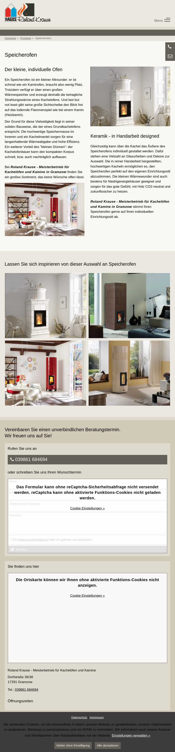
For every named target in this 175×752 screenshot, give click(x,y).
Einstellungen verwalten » (131, 735)
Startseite (10, 38)
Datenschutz (79, 717)
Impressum (97, 717)
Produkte (25, 38)
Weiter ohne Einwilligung (73, 745)
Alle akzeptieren (108, 745)
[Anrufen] (170, 47)
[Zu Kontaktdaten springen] (170, 56)
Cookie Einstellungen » (87, 508)
